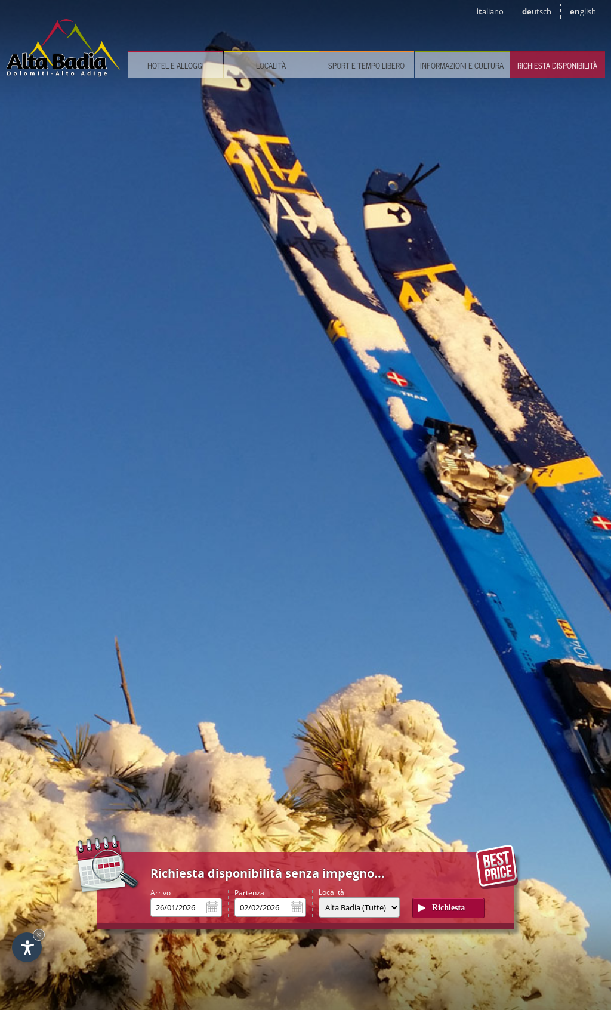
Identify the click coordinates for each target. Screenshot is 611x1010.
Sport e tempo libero (366, 65)
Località (271, 65)
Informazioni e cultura (462, 65)
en (583, 11)
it (490, 11)
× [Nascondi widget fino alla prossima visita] (38, 934)
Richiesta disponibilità (557, 65)
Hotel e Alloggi (175, 65)
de (536, 11)
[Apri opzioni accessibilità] (27, 947)
